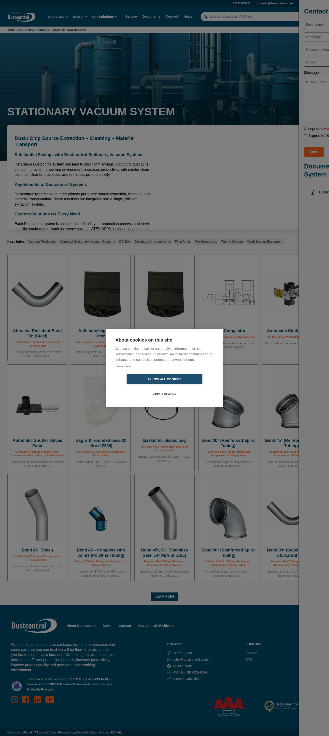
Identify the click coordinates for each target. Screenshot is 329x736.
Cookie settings (191, 386)
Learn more (122, 373)
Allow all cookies (138, 386)
